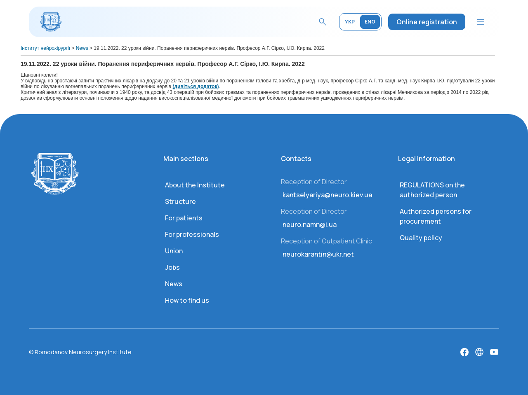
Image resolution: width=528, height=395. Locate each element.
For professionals (192, 234)
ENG (370, 21)
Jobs (172, 267)
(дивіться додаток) (195, 86)
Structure (180, 201)
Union (174, 250)
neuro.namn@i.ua (310, 224)
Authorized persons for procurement (435, 216)
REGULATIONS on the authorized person (432, 189)
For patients (184, 217)
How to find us (187, 300)
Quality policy (421, 237)
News (173, 283)
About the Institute (195, 184)
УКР (350, 21)
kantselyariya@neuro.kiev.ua (327, 194)
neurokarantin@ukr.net (318, 254)
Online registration (426, 21)
